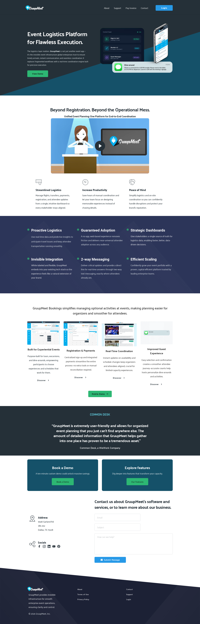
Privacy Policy (83, 599)
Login (128, 599)
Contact (129, 589)
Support (129, 594)
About (80, 589)
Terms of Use (83, 594)
